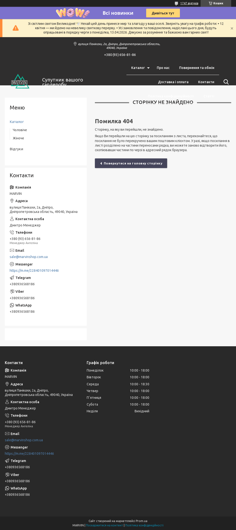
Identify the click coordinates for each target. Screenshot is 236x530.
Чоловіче (20, 130)
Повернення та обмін (196, 68)
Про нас (163, 68)
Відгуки (16, 149)
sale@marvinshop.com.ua (29, 257)
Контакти (206, 82)
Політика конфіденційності (171, 96)
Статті (208, 96)
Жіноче (18, 138)
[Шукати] (225, 82)
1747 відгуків (189, 3)
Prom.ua (141, 521)
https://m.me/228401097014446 (34, 270)
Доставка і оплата (173, 82)
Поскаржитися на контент (104, 525)
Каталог (138, 68)
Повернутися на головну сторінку (133, 163)
